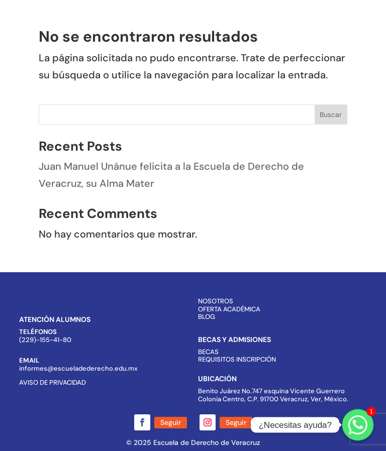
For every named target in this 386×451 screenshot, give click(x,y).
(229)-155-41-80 (45, 339)
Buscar (331, 114)
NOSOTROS (215, 301)
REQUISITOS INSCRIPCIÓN (237, 359)
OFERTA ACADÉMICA (229, 309)
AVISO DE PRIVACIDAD (52, 382)
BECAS (208, 352)
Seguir (170, 422)
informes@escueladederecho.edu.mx (78, 368)
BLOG (206, 316)
